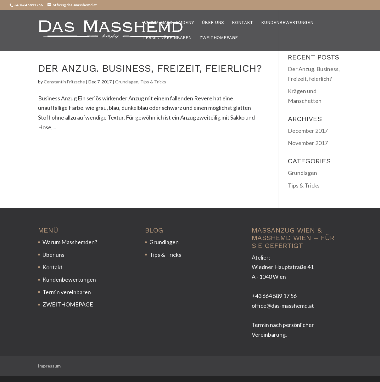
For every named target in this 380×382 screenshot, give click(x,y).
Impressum (49, 365)
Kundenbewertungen (287, 22)
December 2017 (308, 130)
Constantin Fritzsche (64, 81)
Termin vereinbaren (167, 37)
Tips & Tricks (153, 81)
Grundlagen (126, 81)
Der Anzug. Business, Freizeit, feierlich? (150, 68)
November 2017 (308, 142)
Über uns (213, 22)
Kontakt (242, 22)
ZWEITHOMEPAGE (218, 37)
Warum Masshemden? (168, 22)
